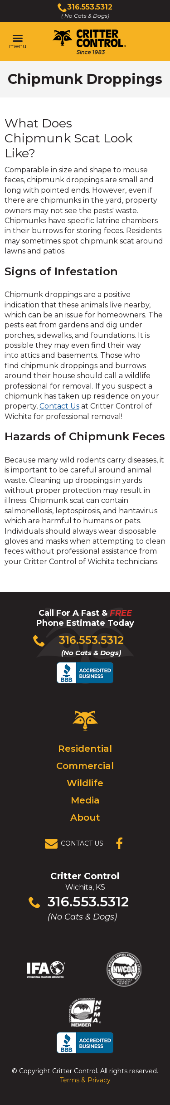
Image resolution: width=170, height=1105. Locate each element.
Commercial (85, 765)
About (85, 817)
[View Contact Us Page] (76, 843)
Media (85, 800)
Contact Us (59, 406)
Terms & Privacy (85, 1080)
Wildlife (85, 783)
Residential (85, 748)
